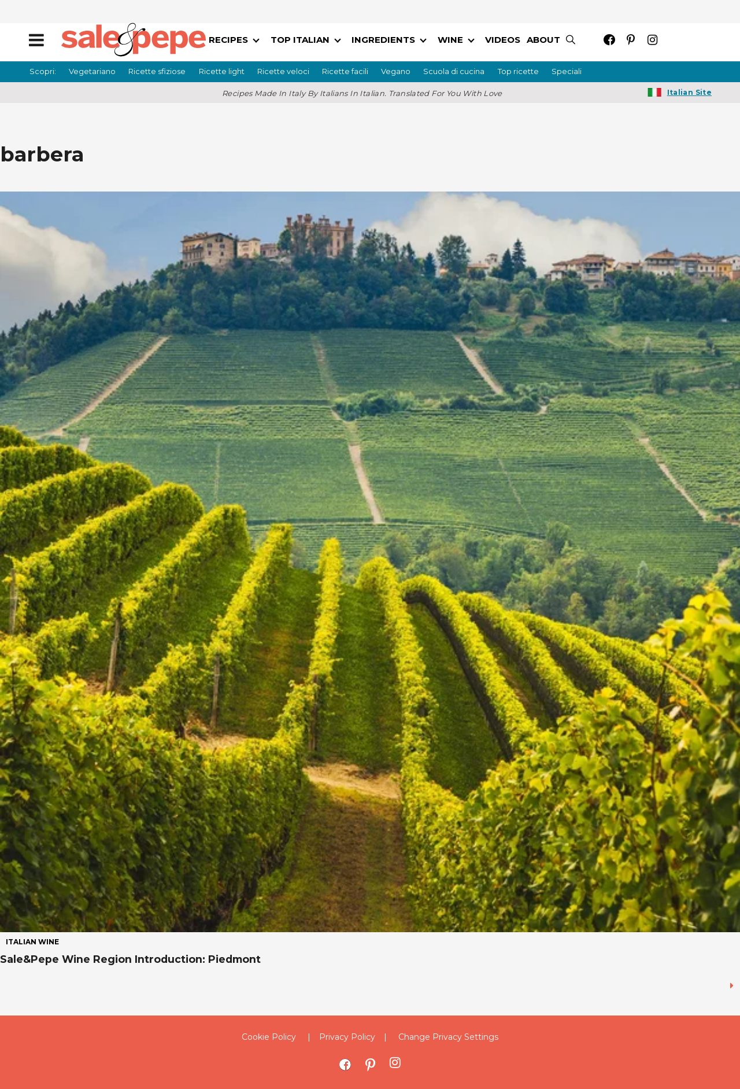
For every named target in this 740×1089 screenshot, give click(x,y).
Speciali (567, 71)
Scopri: (42, 71)
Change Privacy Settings (448, 1037)
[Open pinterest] (631, 39)
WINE (450, 39)
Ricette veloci (283, 71)
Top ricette (518, 71)
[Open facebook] (609, 39)
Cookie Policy (269, 1037)
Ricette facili (345, 71)
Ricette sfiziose (157, 71)
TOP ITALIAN (300, 39)
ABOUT (543, 39)
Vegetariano (92, 71)
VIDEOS (502, 39)
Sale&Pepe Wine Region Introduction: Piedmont (130, 959)
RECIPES (228, 39)
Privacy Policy (347, 1037)
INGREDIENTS (383, 39)
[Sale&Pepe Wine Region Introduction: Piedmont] (370, 561)
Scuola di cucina (453, 71)
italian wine (32, 942)
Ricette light (222, 71)
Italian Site (689, 92)
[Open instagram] (652, 39)
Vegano (395, 71)
